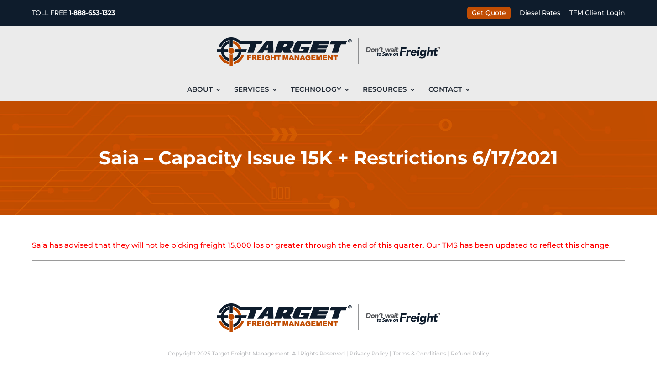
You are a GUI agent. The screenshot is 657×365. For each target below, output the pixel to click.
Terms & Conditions (419, 353)
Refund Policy (470, 353)
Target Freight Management (250, 353)
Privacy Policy (368, 353)
